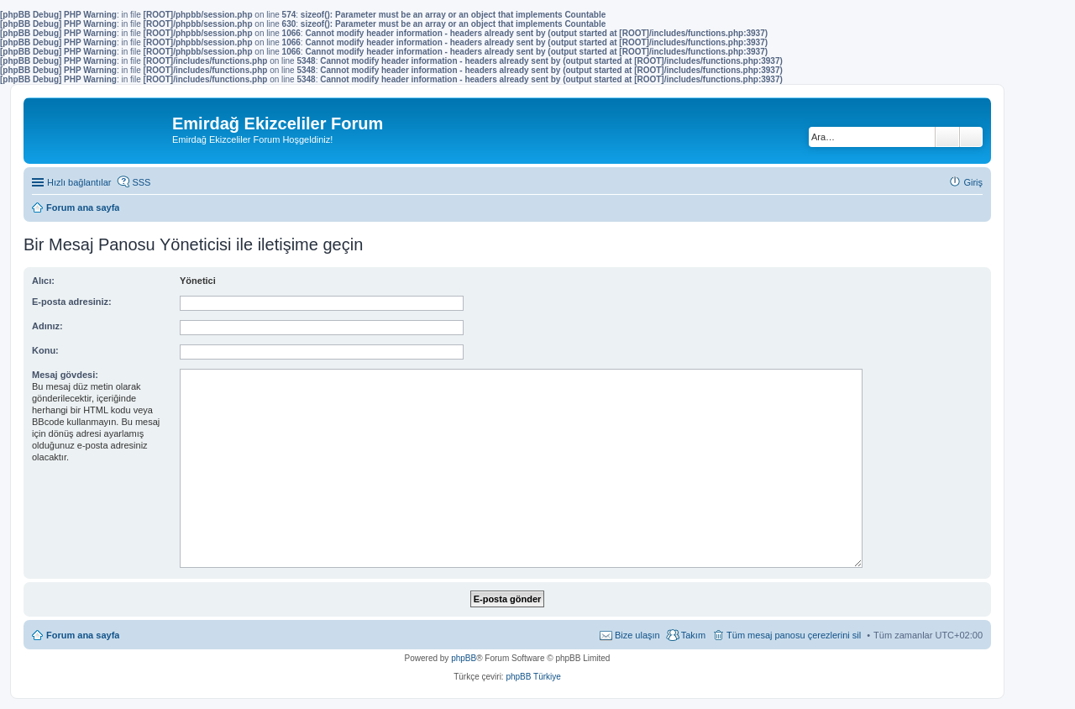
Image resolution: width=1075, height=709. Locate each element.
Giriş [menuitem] (973, 182)
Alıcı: (43, 281)
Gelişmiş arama (971, 137)
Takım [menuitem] (693, 635)
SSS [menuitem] (141, 182)
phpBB (463, 658)
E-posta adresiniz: (72, 302)
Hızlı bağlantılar (79, 182)
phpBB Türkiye (533, 676)
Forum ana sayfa (82, 635)
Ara (947, 137)
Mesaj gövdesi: (65, 375)
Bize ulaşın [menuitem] (637, 635)
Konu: (45, 350)
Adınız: (47, 326)
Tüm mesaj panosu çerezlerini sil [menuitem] (793, 635)
